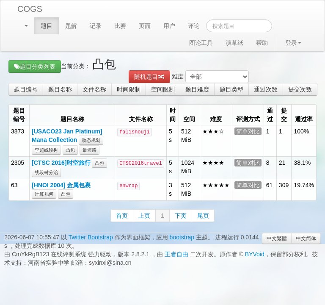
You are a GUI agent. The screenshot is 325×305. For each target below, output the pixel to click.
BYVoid (254, 254)
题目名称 (60, 89)
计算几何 (44, 194)
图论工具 (201, 42)
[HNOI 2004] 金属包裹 (61, 185)
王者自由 (176, 254)
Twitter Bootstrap (91, 237)
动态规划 (91, 140)
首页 (122, 215)
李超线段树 (46, 149)
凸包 (70, 149)
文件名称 (94, 89)
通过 (270, 114)
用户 (169, 25)
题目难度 (197, 89)
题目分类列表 (34, 66)
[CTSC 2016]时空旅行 (61, 162)
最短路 (89, 149)
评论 (194, 25)
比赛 (120, 25)
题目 (46, 25)
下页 (181, 215)
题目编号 (26, 89)
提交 (284, 114)
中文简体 (306, 238)
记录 (96, 25)
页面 (145, 25)
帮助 (262, 42)
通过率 (304, 119)
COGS (29, 9)
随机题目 (149, 76)
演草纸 (234, 42)
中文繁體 (277, 238)
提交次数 (300, 89)
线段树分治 (46, 172)
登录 (293, 42)
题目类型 (231, 89)
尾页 (203, 215)
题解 (71, 25)
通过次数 (266, 89)
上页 (144, 215)
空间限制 (163, 89)
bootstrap (182, 237)
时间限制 (128, 89)
